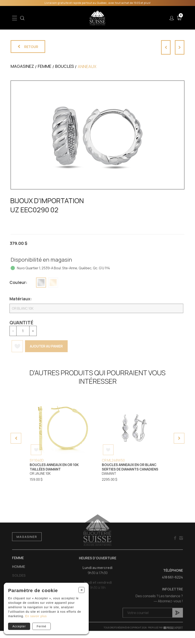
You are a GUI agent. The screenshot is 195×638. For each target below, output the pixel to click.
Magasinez (22, 66)
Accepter (19, 626)
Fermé (41, 626)
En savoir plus (36, 616)
